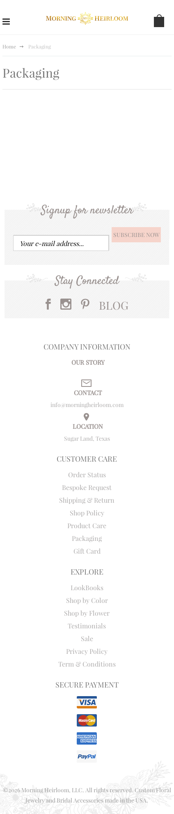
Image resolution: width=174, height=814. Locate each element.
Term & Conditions (87, 664)
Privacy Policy (87, 651)
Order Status (87, 474)
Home (9, 46)
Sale (87, 638)
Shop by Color (87, 600)
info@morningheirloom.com (87, 405)
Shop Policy (87, 512)
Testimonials (87, 625)
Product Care (86, 525)
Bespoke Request (87, 487)
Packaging (87, 538)
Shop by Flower (87, 613)
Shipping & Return (86, 500)
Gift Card (87, 551)
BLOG (113, 305)
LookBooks (87, 587)
